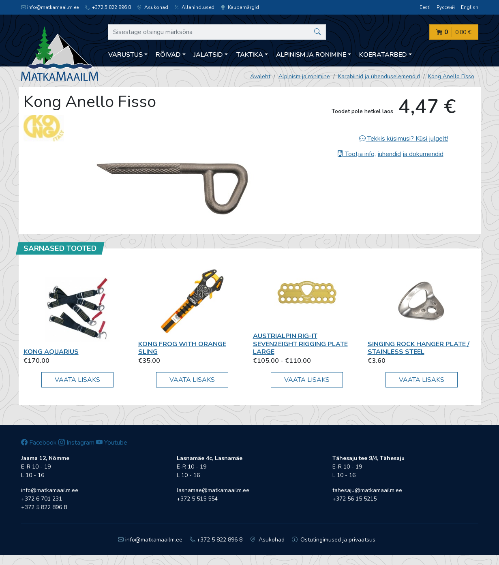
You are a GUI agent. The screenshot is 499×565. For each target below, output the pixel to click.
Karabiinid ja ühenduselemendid (379, 76)
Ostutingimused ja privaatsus (334, 540)
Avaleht (260, 76)
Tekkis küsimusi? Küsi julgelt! (403, 138)
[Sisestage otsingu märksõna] (217, 32)
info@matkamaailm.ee (50, 7)
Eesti (425, 7)
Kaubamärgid (240, 7)
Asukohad (152, 7)
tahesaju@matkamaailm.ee (367, 490)
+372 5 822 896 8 (108, 7)
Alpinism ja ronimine (304, 76)
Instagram (76, 442)
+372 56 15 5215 (354, 499)
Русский (446, 7)
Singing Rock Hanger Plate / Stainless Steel (418, 348)
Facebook (39, 442)
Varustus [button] (125, 54)
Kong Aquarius (51, 351)
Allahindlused (194, 7)
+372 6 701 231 (41, 499)
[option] (172, 185)
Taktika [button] (249, 54)
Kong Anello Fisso (451, 76)
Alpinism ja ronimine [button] (311, 54)
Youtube (111, 442)
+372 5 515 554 (197, 499)
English (469, 7)
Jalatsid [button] (208, 54)
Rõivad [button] (168, 54)
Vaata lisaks (77, 379)
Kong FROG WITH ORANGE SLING (182, 348)
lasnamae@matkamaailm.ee (213, 490)
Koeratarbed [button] (383, 54)
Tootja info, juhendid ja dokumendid (390, 154)
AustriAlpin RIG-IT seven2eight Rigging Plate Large (300, 344)
